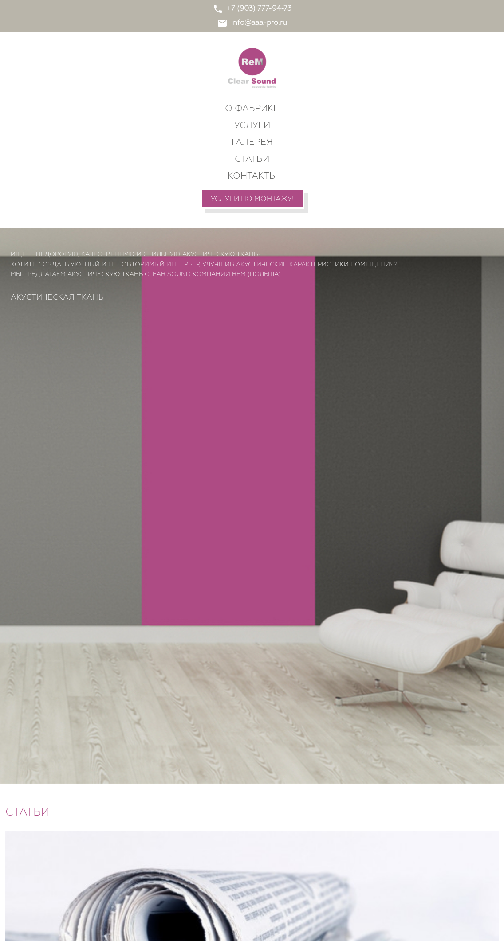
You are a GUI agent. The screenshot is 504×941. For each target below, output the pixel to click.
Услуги (252, 125)
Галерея (252, 142)
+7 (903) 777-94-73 (252, 9)
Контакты (252, 176)
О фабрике (252, 108)
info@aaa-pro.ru (252, 23)
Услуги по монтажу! (252, 199)
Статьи (252, 159)
